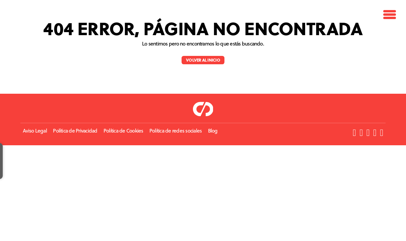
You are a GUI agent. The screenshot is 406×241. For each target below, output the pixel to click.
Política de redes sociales (175, 131)
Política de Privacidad (75, 131)
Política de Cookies (123, 131)
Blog (213, 131)
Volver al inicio (203, 60)
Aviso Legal (35, 131)
